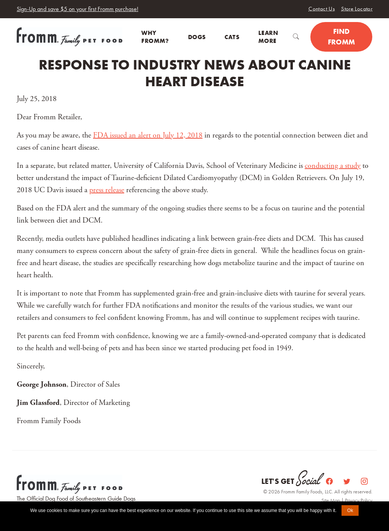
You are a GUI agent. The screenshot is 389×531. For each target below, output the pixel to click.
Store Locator (356, 9)
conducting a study (333, 166)
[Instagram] (364, 481)
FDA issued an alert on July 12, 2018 (147, 135)
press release (106, 190)
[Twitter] (347, 481)
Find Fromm (341, 37)
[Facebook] (330, 481)
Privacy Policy (358, 500)
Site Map (331, 500)
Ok (350, 510)
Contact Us (321, 9)
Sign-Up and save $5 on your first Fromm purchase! (77, 9)
